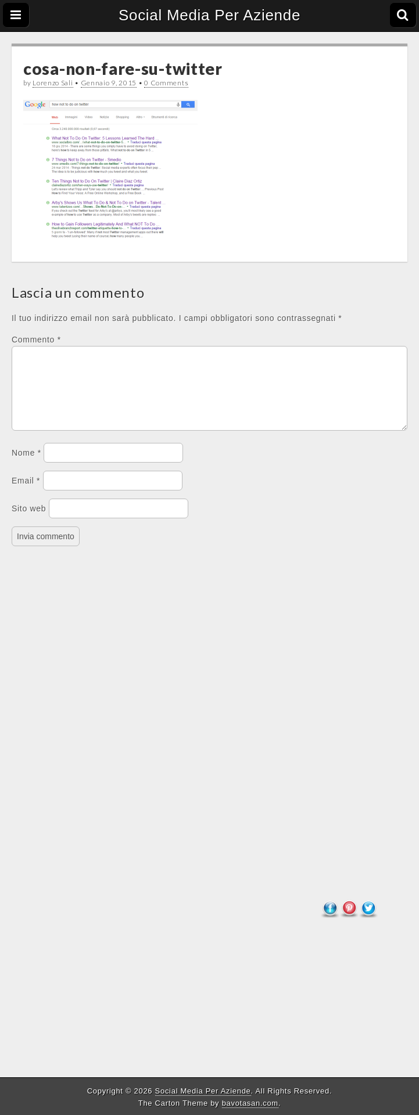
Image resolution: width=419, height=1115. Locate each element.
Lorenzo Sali (53, 82)
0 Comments (166, 82)
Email (26, 494)
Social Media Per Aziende (209, 15)
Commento (36, 339)
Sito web (29, 522)
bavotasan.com (250, 1103)
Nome (26, 466)
